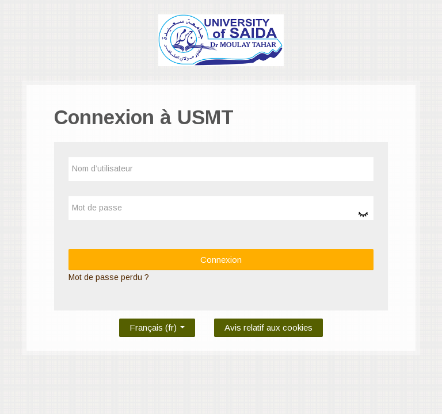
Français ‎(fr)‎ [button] (157, 325)
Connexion (221, 259)
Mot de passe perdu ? (108, 277)
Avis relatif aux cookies (268, 327)
